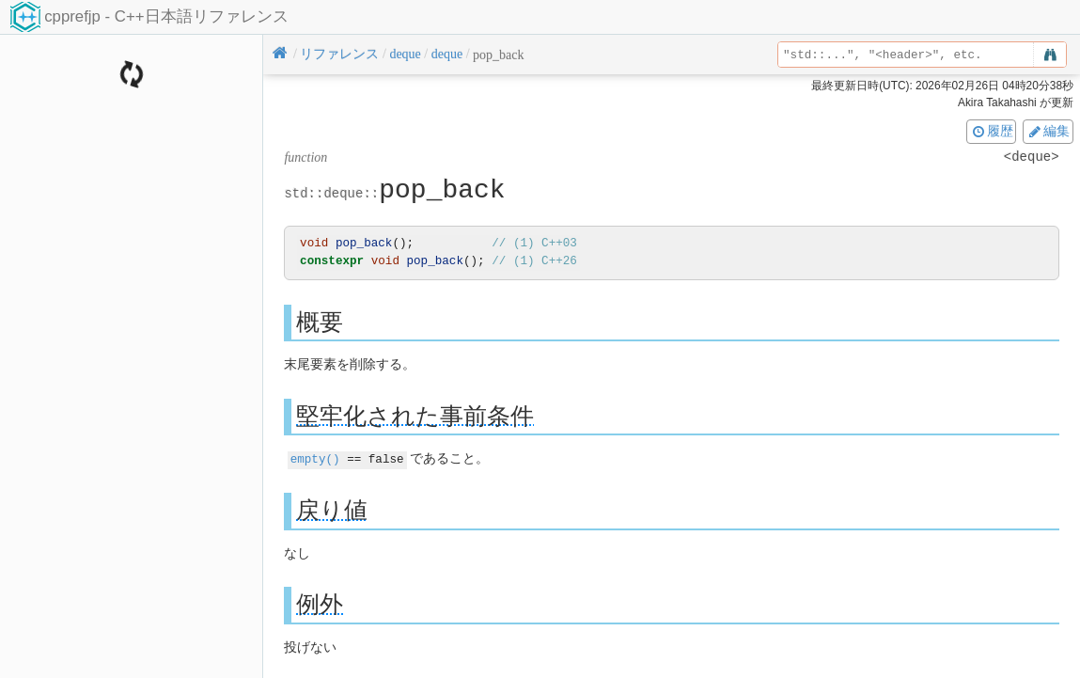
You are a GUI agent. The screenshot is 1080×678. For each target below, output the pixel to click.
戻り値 (332, 509)
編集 (1048, 130)
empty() (315, 458)
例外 (319, 603)
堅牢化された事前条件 (415, 415)
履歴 (991, 130)
